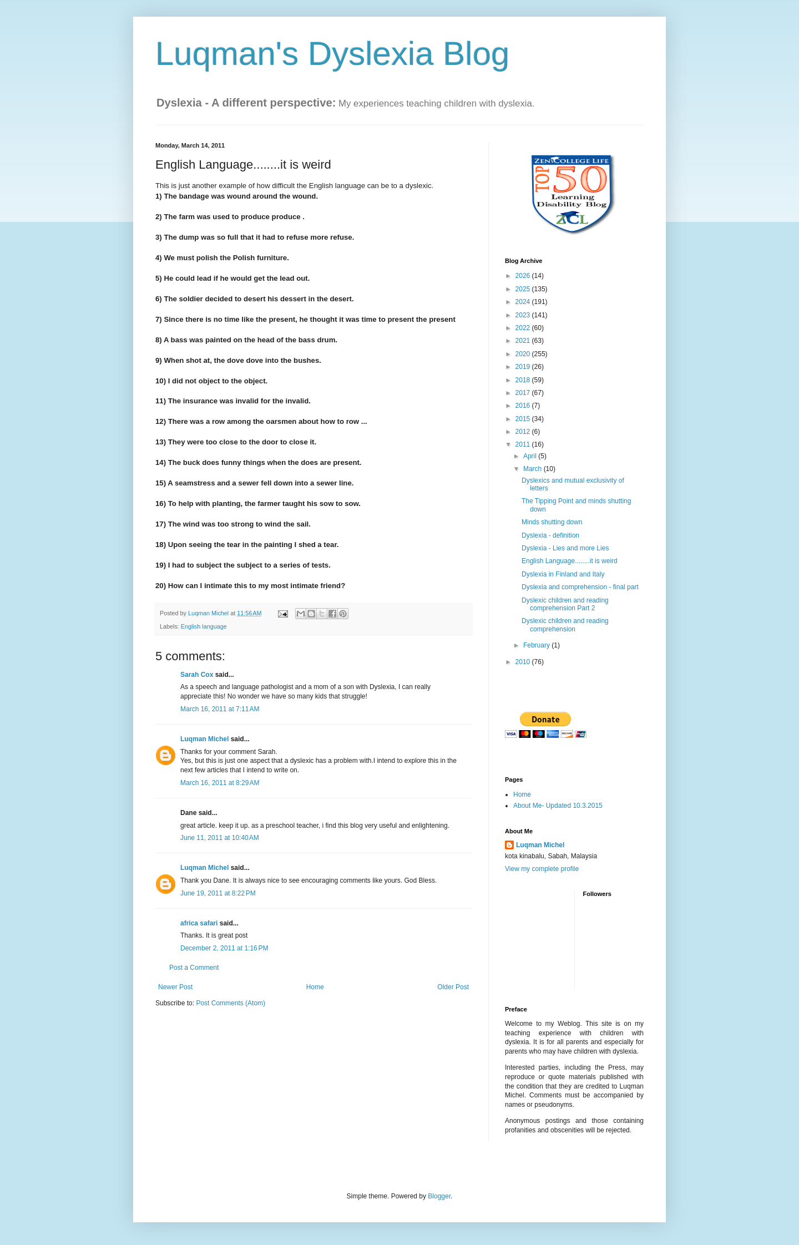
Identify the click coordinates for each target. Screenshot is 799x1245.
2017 (523, 393)
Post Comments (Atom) (230, 1003)
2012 (523, 432)
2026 (523, 276)
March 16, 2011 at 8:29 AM (219, 783)
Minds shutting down (552, 522)
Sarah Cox (196, 675)
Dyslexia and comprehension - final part (580, 587)
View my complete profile (542, 869)
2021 (523, 341)
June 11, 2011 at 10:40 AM (219, 838)
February (537, 645)
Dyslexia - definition (550, 535)
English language (204, 626)
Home (315, 987)
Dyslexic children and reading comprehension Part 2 (565, 604)
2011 (523, 444)
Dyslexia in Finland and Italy (563, 574)
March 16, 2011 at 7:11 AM (219, 709)
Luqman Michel (204, 739)
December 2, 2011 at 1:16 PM (224, 948)
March (533, 469)
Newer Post (175, 987)
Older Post (453, 987)
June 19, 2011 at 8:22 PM (218, 893)
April (530, 456)
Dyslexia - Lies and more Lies (565, 548)
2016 (523, 405)
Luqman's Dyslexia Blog (332, 53)
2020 (523, 354)
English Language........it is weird (570, 561)
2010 (523, 662)
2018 (523, 380)
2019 (523, 367)
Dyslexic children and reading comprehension (565, 624)
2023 (523, 315)
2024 (523, 302)
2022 (523, 328)
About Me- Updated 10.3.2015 (558, 805)
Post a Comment (194, 967)
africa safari (199, 923)
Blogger (439, 1196)
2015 (523, 419)
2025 (523, 289)
